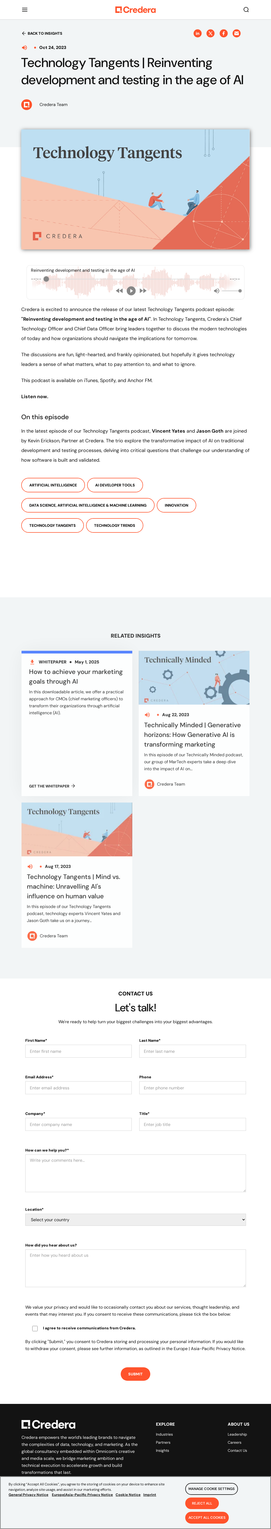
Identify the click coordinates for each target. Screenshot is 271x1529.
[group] (135, 282)
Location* (34, 1209)
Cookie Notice (128, 1494)
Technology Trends (114, 525)
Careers (234, 1442)
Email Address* (39, 1077)
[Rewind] (119, 290)
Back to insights (41, 33)
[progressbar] (135, 279)
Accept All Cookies (207, 1517)
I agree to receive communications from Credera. (89, 1328)
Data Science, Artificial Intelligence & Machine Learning (88, 505)
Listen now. (34, 396)
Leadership (237, 1434)
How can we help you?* (47, 1150)
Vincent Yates (168, 431)
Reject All (202, 1503)
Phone (145, 1077)
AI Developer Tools (115, 485)
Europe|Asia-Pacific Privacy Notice (82, 1494)
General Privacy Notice (28, 1494)
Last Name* (150, 1040)
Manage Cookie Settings (211, 1488)
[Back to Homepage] (135, 9)
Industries (164, 1434)
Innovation (176, 505)
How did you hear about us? (51, 1245)
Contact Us (237, 1450)
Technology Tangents (52, 525)
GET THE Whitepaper (52, 790)
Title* (144, 1113)
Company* (35, 1113)
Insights (162, 1450)
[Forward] (143, 290)
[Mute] (216, 290)
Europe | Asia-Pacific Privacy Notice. (209, 1348)
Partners (163, 1442)
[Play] (131, 290)
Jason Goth (209, 431)
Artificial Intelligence (53, 485)
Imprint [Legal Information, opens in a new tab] (149, 1494)
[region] (135, 1502)
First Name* (36, 1040)
